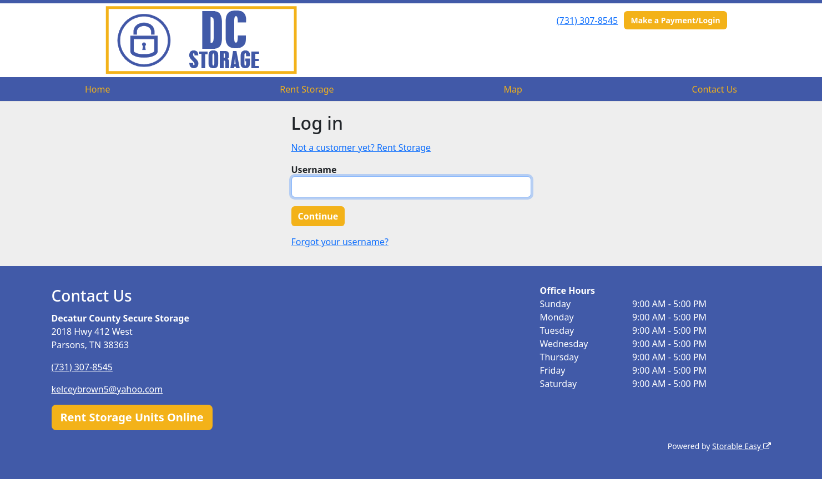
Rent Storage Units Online (132, 417)
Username (314, 170)
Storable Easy (741, 446)
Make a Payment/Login (675, 20)
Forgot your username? (340, 242)
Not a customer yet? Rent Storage (361, 147)
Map (512, 89)
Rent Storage (307, 89)
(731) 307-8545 (587, 20)
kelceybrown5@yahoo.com (107, 389)
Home (97, 89)
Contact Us (714, 89)
